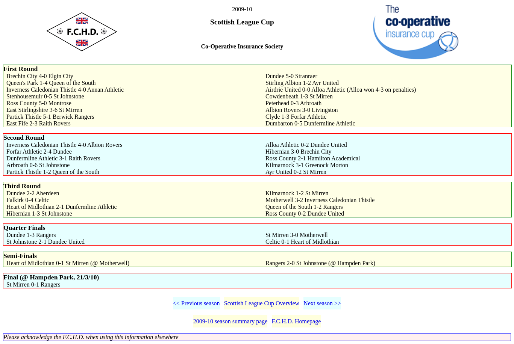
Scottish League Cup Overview (261, 303)
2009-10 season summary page (230, 321)
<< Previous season (196, 303)
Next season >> (322, 303)
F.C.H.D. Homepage (296, 321)
